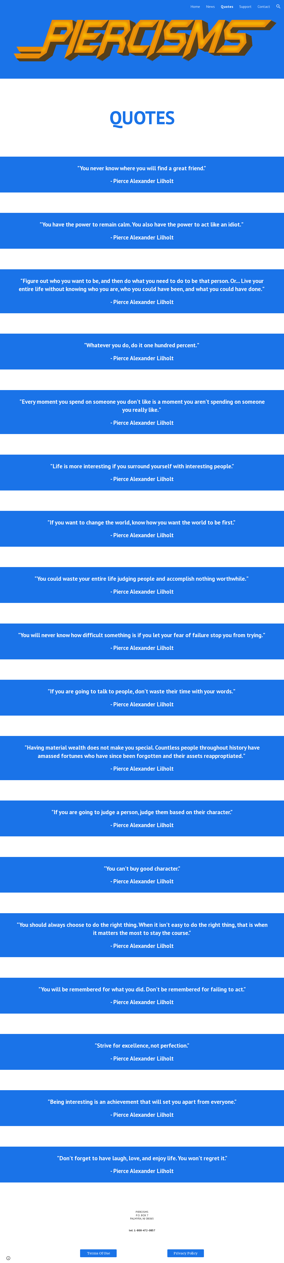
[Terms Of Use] (98, 1253)
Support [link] (245, 6)
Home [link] (195, 6)
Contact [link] (264, 6)
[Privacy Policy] (185, 1253)
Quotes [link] (227, 6)
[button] (278, 6)
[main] (142, 117)
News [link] (210, 6)
